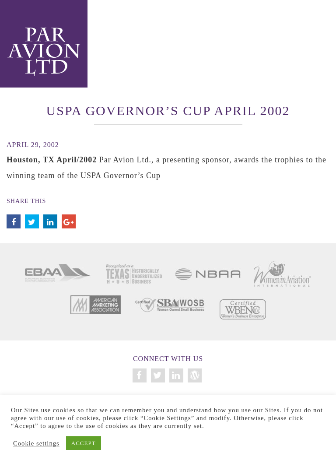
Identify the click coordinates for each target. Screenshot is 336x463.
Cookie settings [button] (36, 443)
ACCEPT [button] (83, 443)
